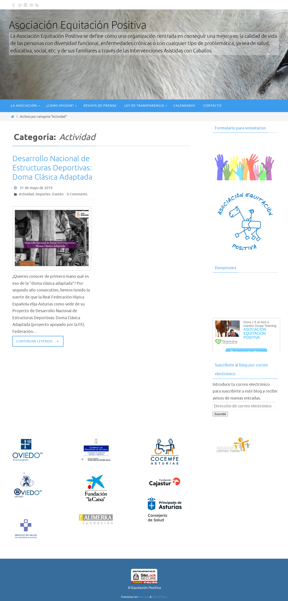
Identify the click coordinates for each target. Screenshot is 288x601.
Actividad (26, 194)
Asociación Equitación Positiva (78, 25)
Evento (57, 194)
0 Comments (77, 194)
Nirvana (144, 597)
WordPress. (159, 597)
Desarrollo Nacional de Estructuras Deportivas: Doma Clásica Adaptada (52, 168)
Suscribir (220, 414)
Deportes (43, 194)
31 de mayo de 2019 (36, 188)
